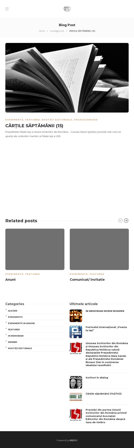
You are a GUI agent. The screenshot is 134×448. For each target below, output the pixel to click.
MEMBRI (12, 342)
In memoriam (16, 336)
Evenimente (14, 119)
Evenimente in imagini (21, 323)
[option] (35, 255)
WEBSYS (73, 440)
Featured (32, 119)
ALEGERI (12, 311)
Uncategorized (57, 31)
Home (42, 31)
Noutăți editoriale (57, 119)
